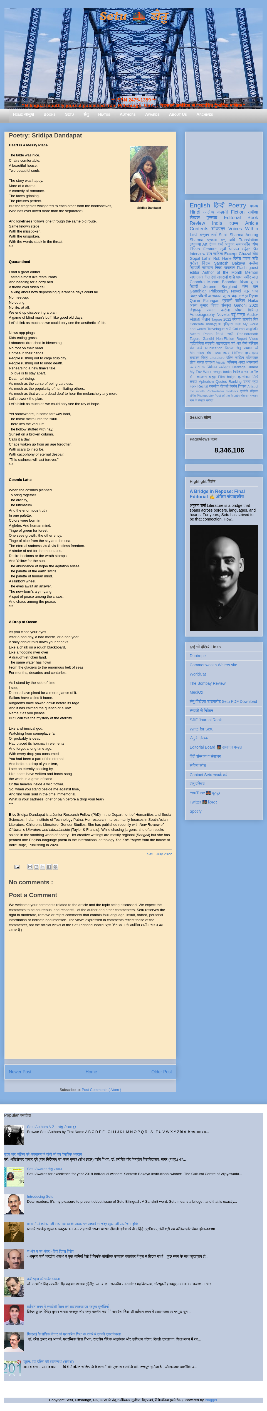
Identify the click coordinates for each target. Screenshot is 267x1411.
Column (238, 329)
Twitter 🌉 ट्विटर (203, 802)
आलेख (208, 212)
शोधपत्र (218, 228)
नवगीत (254, 372)
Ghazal (245, 253)
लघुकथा (195, 244)
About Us (178, 114)
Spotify (196, 811)
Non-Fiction (225, 339)
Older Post (161, 1071)
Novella (223, 314)
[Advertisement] (224, 162)
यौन (192, 377)
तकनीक (214, 386)
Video (253, 339)
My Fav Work (200, 372)
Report (241, 339)
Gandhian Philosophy (209, 291)
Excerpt (230, 253)
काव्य (254, 206)
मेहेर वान (250, 286)
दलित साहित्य (235, 358)
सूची (223, 249)
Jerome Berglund (220, 286)
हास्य (226, 353)
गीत (206, 277)
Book (253, 217)
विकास (242, 386)
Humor (253, 367)
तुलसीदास (244, 377)
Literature (217, 358)
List (193, 234)
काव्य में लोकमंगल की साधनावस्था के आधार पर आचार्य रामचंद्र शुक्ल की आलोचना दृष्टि (82, 1224)
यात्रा (241, 314)
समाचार (229, 267)
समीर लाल (251, 277)
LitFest (237, 353)
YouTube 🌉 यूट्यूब (205, 793)
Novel (236, 291)
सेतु (86, 114)
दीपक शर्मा (216, 244)
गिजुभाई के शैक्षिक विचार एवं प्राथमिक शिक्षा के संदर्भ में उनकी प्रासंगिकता (74, 1334)
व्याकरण (202, 377)
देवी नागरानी (219, 277)
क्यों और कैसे (239, 343)
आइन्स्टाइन (222, 343)
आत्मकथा (214, 296)
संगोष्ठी (209, 400)
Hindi (195, 212)
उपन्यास (195, 367)
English (200, 205)
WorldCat (198, 674)
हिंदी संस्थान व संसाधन (205, 756)
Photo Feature (203, 249)
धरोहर (194, 263)
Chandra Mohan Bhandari (214, 282)
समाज (193, 382)
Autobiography (202, 314)
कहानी (222, 212)
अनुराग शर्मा (208, 235)
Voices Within (243, 228)
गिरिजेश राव (240, 372)
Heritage (239, 367)
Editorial (232, 217)
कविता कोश (198, 765)
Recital (202, 386)
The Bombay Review (208, 683)
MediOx (196, 692)
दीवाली (224, 386)
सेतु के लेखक (199, 738)
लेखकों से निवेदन (201, 710)
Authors (127, 114)
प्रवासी (227, 300)
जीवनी (202, 296)
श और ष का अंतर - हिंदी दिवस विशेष (50, 1251)
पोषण (238, 310)
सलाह (200, 362)
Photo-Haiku (215, 391)
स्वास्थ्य (210, 362)
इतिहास (228, 324)
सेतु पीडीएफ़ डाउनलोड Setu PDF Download (223, 701)
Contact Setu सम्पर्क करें (209, 775)
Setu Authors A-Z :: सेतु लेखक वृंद (51, 1127)
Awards (152, 114)
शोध (255, 253)
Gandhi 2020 (246, 305)
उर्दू (233, 314)
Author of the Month (222, 272)
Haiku (253, 300)
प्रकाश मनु (216, 240)
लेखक (195, 217)
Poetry (237, 205)
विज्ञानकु (195, 310)
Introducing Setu (40, 1196)
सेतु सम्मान (244, 348)
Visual (220, 362)
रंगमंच (233, 386)
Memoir (251, 272)
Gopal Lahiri (200, 258)
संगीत (193, 395)
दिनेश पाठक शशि (245, 258)
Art (204, 244)
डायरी (247, 382)
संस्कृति (209, 343)
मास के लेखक (197, 400)
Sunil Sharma (231, 235)
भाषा (255, 291)
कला (238, 324)
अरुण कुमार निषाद (204, 305)
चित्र (193, 296)
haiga (231, 377)
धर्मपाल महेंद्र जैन (243, 249)
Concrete (197, 324)
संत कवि (196, 348)
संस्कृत (226, 305)
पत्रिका (254, 391)
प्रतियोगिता (197, 343)
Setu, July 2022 (159, 854)
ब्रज (255, 382)
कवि (232, 240)
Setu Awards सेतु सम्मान (44, 1169)
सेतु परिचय (197, 783)
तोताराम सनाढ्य (249, 395)
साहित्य (240, 300)
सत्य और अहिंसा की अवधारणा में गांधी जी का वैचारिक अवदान (43, 1154)
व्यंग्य (255, 244)
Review (197, 223)
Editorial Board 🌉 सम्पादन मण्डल (216, 747)
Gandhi (208, 339)
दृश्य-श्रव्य (251, 353)
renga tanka (222, 372)
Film (221, 377)
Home (91, 1071)
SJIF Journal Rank (206, 720)
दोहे (208, 353)
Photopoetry (205, 395)
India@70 (213, 324)
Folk (193, 386)
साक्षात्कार (196, 277)
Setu (69, 114)
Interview (197, 253)
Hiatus (104, 114)
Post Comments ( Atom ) (101, 1090)
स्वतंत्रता (224, 367)
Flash (241, 267)
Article (251, 223)
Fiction (237, 212)
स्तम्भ (233, 223)
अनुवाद (229, 244)
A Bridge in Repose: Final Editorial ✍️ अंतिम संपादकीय (217, 494)
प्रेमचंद (237, 319)
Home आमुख (23, 114)
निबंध (218, 267)
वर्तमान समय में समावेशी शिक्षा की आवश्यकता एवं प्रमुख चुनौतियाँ (68, 1306)
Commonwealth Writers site (213, 665)
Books (49, 114)
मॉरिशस (253, 343)
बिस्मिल (253, 310)
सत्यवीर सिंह (250, 319)
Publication (213, 348)
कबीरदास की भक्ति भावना (43, 1279)
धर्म (204, 367)
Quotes (221, 382)
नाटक (217, 353)
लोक (193, 362)
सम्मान (211, 310)
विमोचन (212, 367)
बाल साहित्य (215, 253)
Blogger (211, 1400)
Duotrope (198, 656)
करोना (225, 310)
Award (194, 334)
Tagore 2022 (221, 319)
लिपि (255, 377)
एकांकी (244, 391)
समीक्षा (253, 212)
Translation (248, 240)
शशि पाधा (235, 277)
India (217, 223)
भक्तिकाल (252, 358)
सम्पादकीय (243, 244)
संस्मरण (207, 267)
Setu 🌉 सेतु (133, 17)
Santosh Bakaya (229, 263)
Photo (207, 334)
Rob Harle (222, 258)
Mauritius (197, 353)
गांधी (228, 329)
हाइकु (212, 377)
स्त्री (230, 334)
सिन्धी (220, 334)
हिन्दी (219, 205)
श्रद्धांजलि (252, 329)
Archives (204, 114)
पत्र (246, 291)
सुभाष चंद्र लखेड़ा (235, 296)
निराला (229, 348)
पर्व (256, 348)
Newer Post (20, 1071)
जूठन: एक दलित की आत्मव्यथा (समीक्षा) (48, 1361)
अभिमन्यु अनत (236, 362)
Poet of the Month (227, 395)
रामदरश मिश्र (199, 358)
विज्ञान (206, 319)
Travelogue (216, 329)
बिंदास (206, 263)
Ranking (235, 382)
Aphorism (206, 382)
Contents (199, 228)
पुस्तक (212, 217)
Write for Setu (201, 729)
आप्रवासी (252, 362)
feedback (232, 391)
